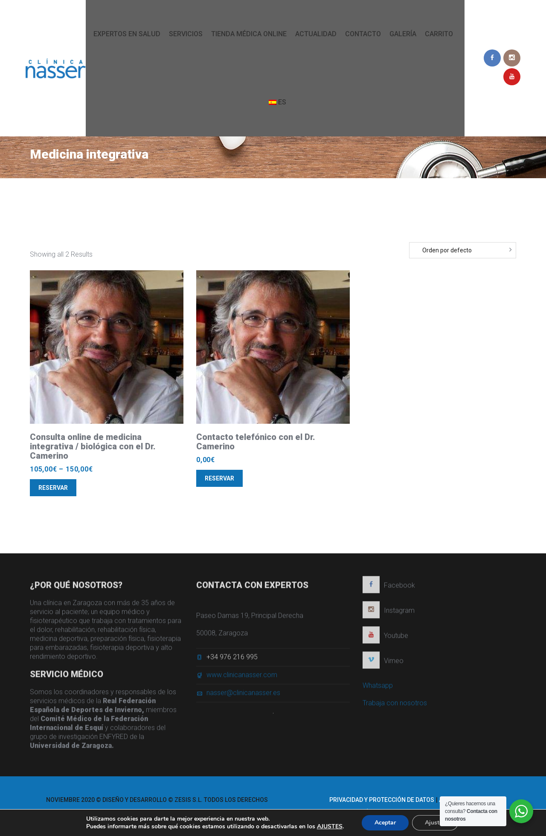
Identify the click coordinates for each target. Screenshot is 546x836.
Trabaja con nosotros (395, 705)
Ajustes (435, 823)
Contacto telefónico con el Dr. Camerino (255, 441)
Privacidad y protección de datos (381, 799)
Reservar (53, 487)
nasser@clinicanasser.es (243, 695)
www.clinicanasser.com (241, 677)
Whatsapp (378, 688)
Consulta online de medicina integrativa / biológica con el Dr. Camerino (93, 446)
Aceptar (385, 823)
